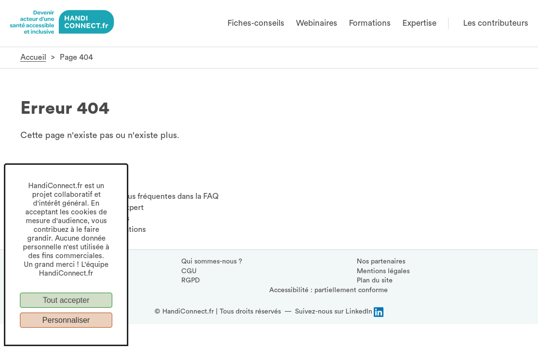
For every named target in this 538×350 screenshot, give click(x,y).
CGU (188, 271)
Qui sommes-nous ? (211, 261)
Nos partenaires (381, 261)
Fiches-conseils (255, 23)
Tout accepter (66, 300)
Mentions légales (383, 271)
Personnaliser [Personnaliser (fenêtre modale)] (66, 320)
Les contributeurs (495, 23)
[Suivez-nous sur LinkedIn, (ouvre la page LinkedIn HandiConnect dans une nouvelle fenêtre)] (339, 312)
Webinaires (316, 23)
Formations (370, 23)
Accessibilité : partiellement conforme (328, 290)
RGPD (190, 280)
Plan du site (375, 280)
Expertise (419, 23)
